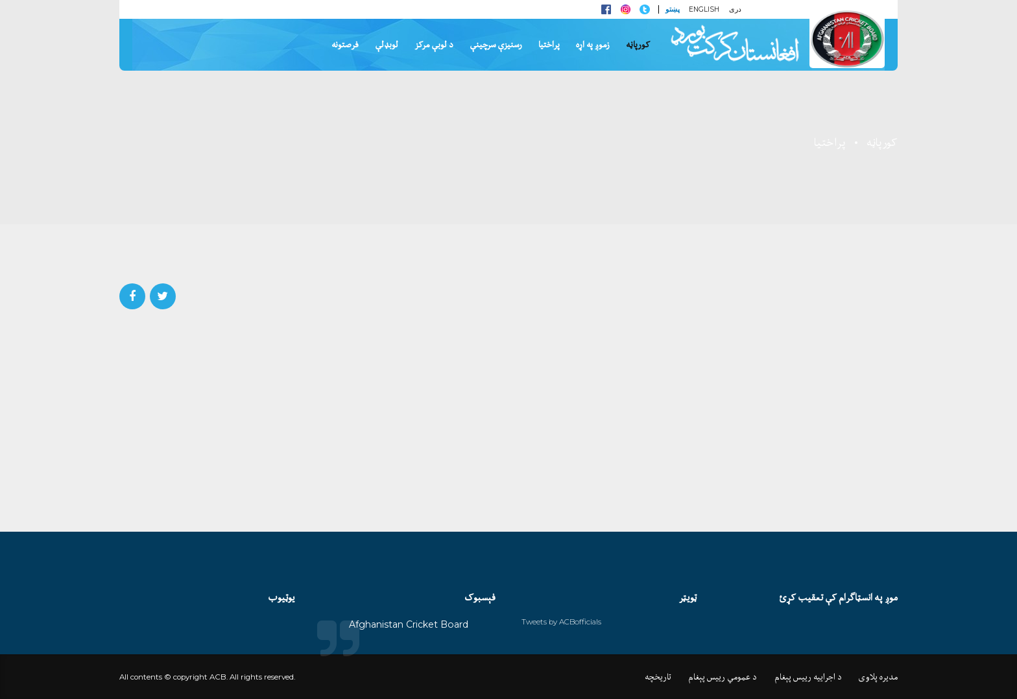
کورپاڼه (638, 45)
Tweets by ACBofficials (561, 621)
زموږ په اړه (593, 45)
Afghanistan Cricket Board (408, 624)
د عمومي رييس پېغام (722, 677)
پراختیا (549, 45)
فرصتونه (345, 45)
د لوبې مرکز (433, 45)
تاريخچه (658, 677)
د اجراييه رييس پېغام (808, 677)
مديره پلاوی (878, 677)
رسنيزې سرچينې (496, 45)
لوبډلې (386, 45)
